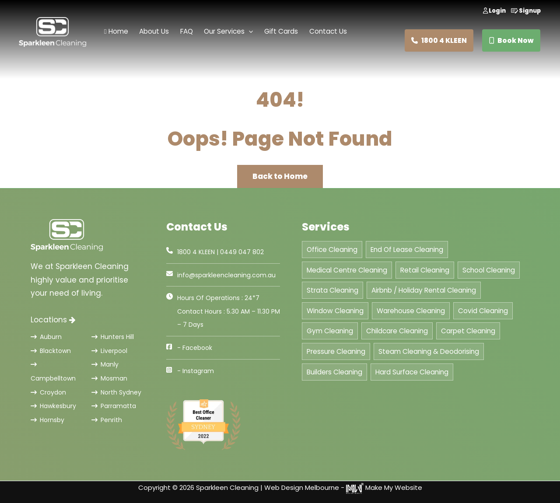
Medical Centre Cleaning (347, 270)
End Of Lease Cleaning (407, 249)
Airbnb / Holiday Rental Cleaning (423, 290)
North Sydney (116, 392)
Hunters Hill (112, 336)
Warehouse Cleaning (411, 310)
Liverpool (109, 350)
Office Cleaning (332, 249)
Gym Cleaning (330, 330)
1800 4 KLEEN (439, 40)
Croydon (48, 392)
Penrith (106, 420)
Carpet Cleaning (468, 330)
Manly (105, 364)
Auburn (46, 336)
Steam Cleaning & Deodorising (428, 351)
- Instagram (195, 371)
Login (494, 11)
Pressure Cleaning (336, 351)
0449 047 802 (242, 252)
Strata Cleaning (332, 290)
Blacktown (51, 350)
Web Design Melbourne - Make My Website (343, 487)
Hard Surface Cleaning (411, 372)
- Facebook (194, 347)
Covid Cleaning (483, 310)
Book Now (511, 40)
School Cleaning (488, 270)
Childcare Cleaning (397, 330)
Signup (526, 11)
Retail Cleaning (424, 270)
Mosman (109, 378)
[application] (249, 31)
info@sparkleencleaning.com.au (226, 275)
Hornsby (47, 420)
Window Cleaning (335, 310)
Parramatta (113, 406)
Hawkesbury (53, 406)
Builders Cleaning (334, 372)
